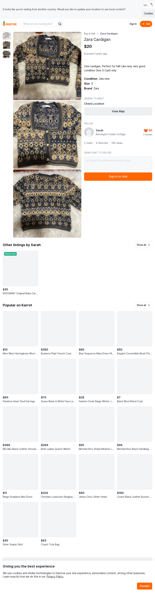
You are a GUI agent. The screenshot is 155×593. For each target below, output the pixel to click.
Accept (144, 586)
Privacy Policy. (55, 576)
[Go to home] (10, 24)
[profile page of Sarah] (89, 132)
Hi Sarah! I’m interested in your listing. (118, 163)
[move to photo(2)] (6, 45)
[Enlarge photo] (47, 66)
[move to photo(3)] (6, 54)
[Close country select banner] (151, 3)
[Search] (59, 23)
